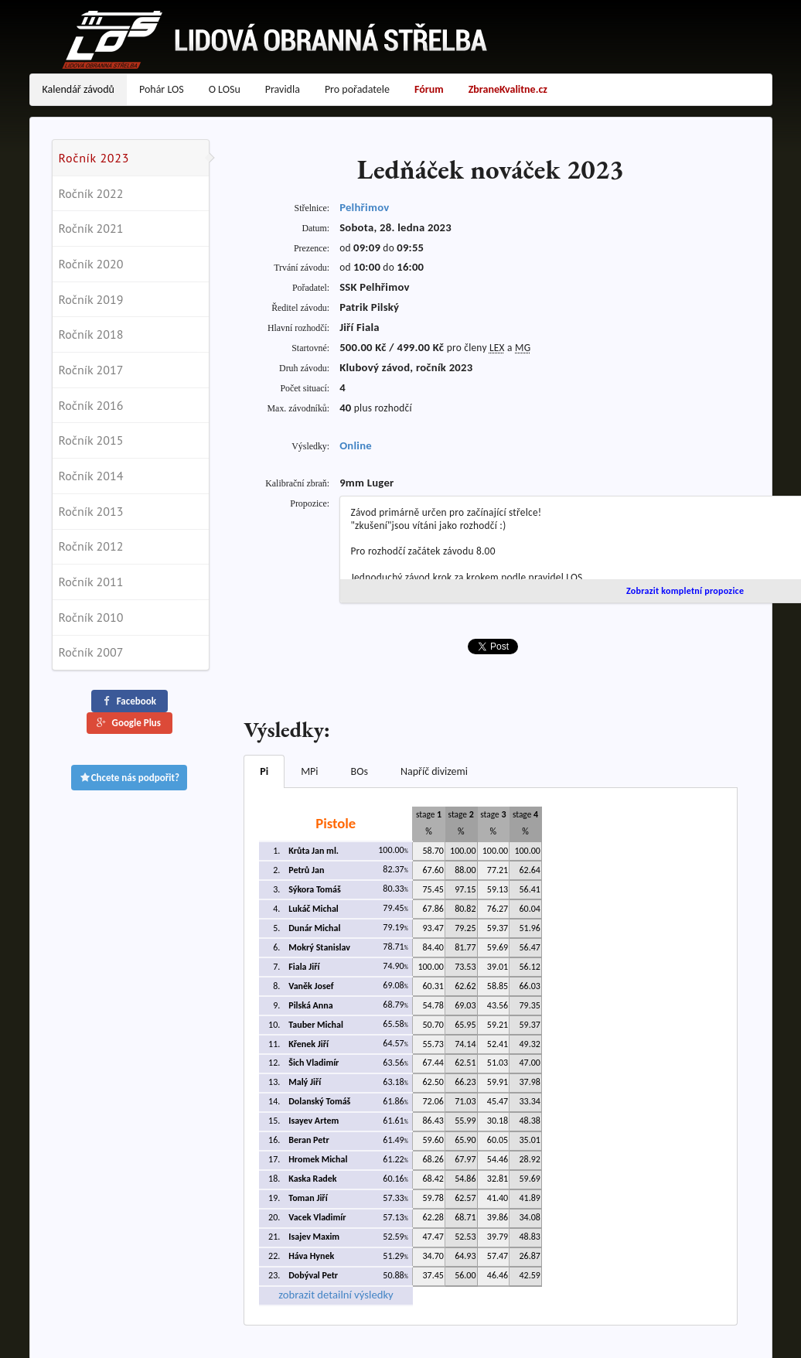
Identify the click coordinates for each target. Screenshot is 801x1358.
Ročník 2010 (91, 617)
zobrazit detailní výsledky (335, 1295)
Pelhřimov (364, 207)
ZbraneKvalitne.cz (508, 89)
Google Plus (128, 722)
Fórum (429, 89)
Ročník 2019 (91, 299)
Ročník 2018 (91, 334)
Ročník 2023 (94, 157)
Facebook (128, 701)
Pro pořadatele (357, 89)
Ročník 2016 (91, 405)
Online (355, 445)
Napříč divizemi (434, 771)
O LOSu (224, 89)
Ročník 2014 (91, 475)
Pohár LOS (161, 89)
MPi (309, 771)
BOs (359, 771)
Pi (264, 771)
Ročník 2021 (91, 228)
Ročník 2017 (91, 369)
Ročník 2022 (91, 193)
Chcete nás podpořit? (129, 777)
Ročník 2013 (91, 511)
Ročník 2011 (91, 581)
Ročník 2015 (91, 440)
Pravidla (282, 89)
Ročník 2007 (91, 652)
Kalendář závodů (78, 89)
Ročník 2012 (91, 546)
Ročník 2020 (91, 263)
